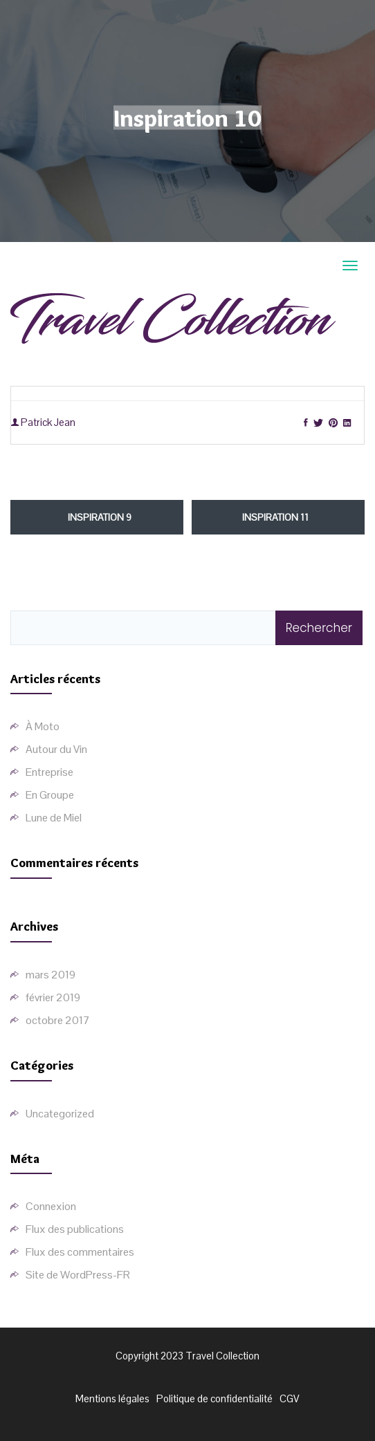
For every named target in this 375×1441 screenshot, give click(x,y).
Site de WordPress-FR (78, 1274)
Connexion (51, 1206)
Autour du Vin (56, 749)
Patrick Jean (43, 422)
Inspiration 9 (99, 517)
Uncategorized (60, 1113)
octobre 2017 (58, 1020)
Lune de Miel (54, 817)
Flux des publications (75, 1229)
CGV (290, 1398)
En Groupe (50, 795)
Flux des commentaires (80, 1252)
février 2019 (53, 997)
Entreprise (49, 772)
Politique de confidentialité (214, 1398)
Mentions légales (112, 1398)
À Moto (43, 726)
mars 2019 (50, 974)
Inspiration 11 (275, 517)
